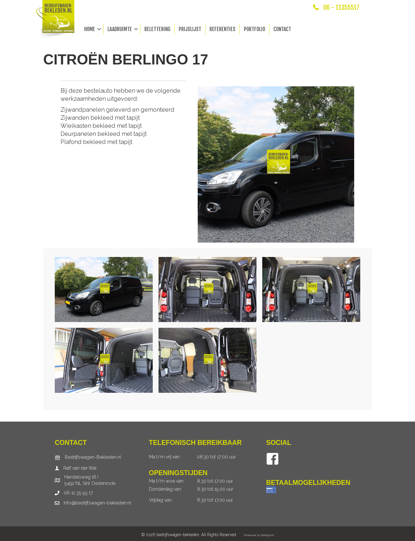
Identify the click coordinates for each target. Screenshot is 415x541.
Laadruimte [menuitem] (119, 29)
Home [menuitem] (89, 29)
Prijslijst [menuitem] (190, 29)
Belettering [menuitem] (157, 29)
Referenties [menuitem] (222, 29)
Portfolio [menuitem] (254, 29)
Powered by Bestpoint (259, 535)
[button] (99, 29)
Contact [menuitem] (282, 29)
